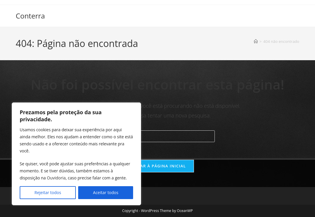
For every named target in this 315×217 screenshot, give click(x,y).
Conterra (30, 16)
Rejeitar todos (47, 192)
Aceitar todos (105, 192)
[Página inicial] (256, 41)
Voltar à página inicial (157, 166)
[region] (76, 153)
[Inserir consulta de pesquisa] (157, 136)
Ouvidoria (56, 178)
